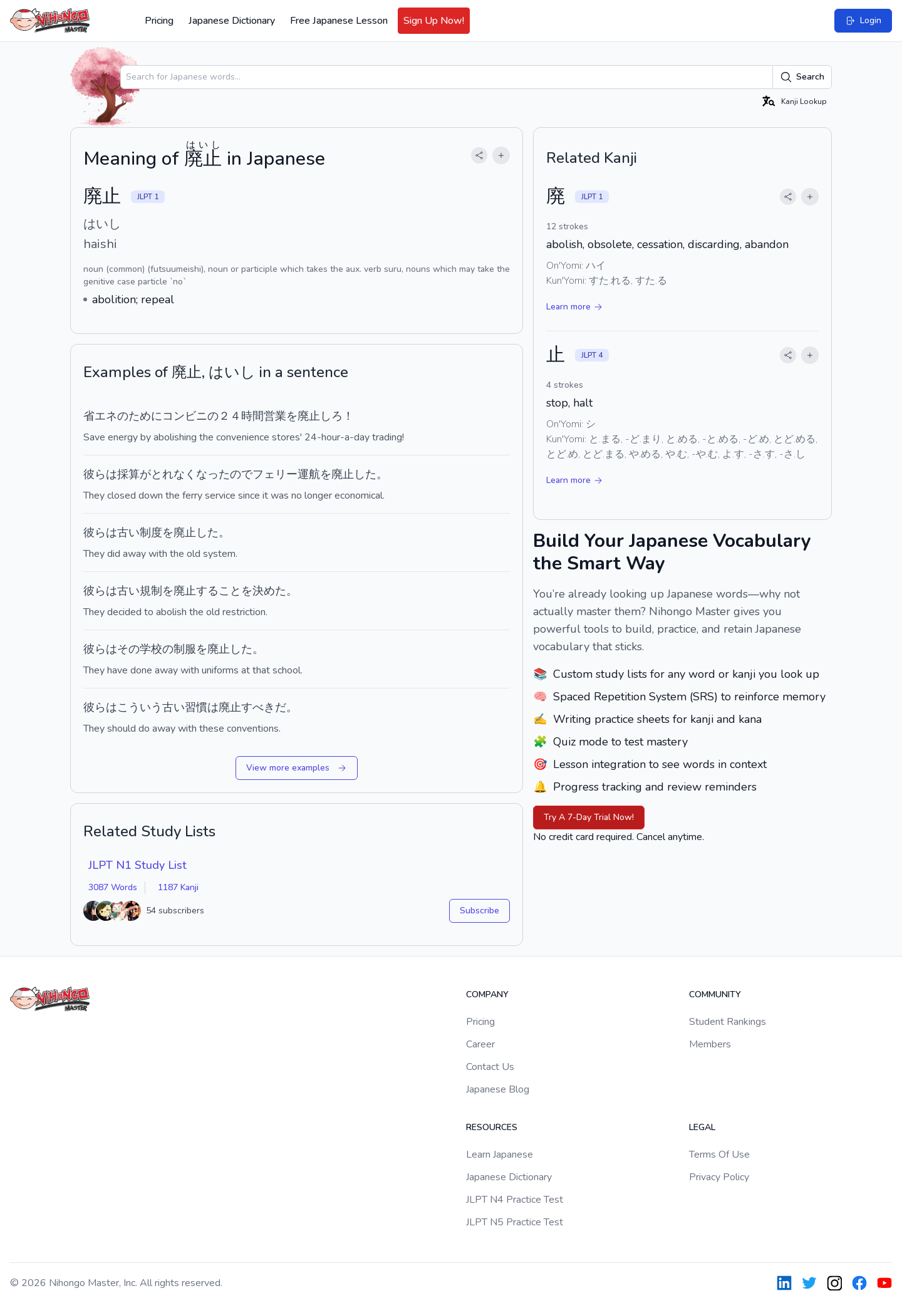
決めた (269, 590)
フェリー (275, 474)
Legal (702, 1127)
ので (241, 474)
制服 (185, 649)
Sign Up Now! (433, 21)
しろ (331, 415)
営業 (275, 415)
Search (802, 77)
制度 (151, 532)
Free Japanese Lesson (339, 21)
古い (128, 532)
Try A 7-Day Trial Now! (589, 817)
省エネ (100, 415)
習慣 (196, 707)
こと (230, 590)
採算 (128, 474)
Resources (491, 1127)
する (207, 590)
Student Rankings (727, 1022)
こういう (139, 707)
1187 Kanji (178, 887)
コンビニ (184, 415)
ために (145, 415)
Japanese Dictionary (232, 21)
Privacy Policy (719, 1177)
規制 (151, 590)
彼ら (94, 474)
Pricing (159, 21)
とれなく (173, 474)
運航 (309, 474)
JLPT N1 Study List (137, 865)
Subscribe (479, 910)
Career (480, 1044)
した (365, 474)
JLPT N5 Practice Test (514, 1222)
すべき (258, 707)
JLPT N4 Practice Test (514, 1200)
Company (487, 994)
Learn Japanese (499, 1154)
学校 (151, 649)
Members (710, 1044)
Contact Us (490, 1067)
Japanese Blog (497, 1089)
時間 (252, 415)
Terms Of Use (719, 1154)
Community (715, 994)
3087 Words (112, 887)
